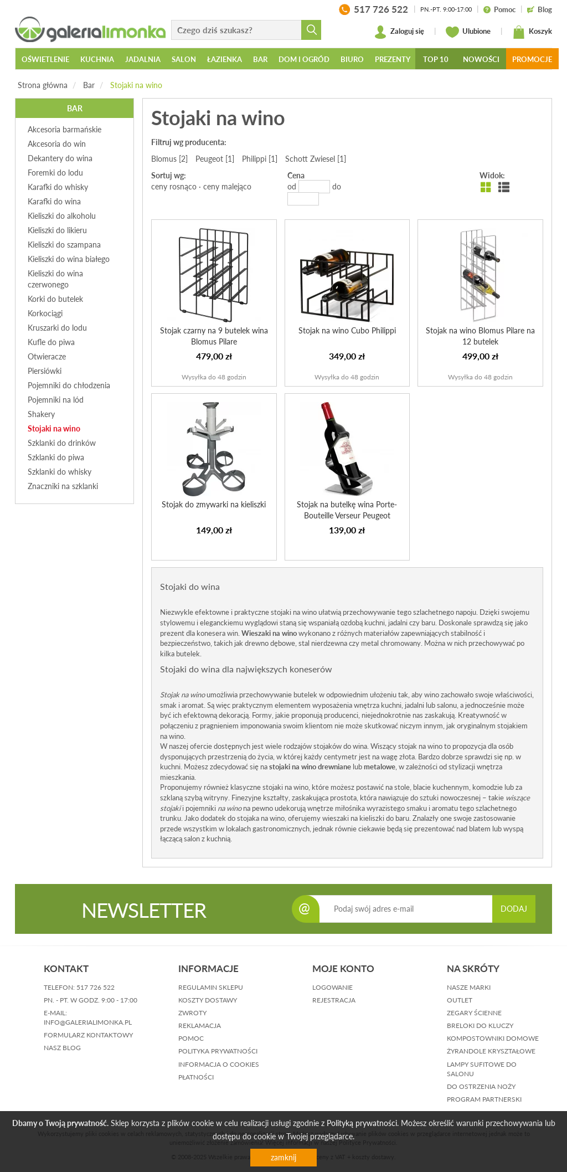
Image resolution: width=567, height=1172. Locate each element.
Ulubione (468, 32)
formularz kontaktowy (88, 1035)
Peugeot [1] (214, 158)
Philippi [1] (259, 158)
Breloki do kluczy (480, 1025)
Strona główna (43, 85)
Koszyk (532, 32)
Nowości (481, 59)
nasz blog (62, 1048)
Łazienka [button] (224, 59)
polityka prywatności (217, 1051)
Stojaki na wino (136, 85)
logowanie (332, 987)
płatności (196, 1077)
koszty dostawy (207, 1000)
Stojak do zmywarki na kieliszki (214, 504)
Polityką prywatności (362, 1123)
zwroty (192, 1013)
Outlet (459, 1000)
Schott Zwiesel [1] (315, 158)
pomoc (191, 1038)
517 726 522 (95, 987)
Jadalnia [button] (143, 59)
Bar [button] (260, 59)
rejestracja (333, 1000)
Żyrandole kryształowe (491, 1051)
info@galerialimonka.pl (88, 1022)
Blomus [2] (169, 158)
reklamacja (199, 1025)
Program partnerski (484, 1099)
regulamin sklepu (210, 987)
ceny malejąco (227, 186)
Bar (89, 85)
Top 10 (436, 59)
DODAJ (514, 908)
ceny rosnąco (174, 186)
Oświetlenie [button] (45, 59)
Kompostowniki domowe (493, 1038)
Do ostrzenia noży (481, 1086)
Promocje (532, 59)
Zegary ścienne (474, 1013)
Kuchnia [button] (97, 59)
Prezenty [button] (392, 59)
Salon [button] (184, 59)
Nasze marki (469, 987)
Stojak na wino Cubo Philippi (347, 330)
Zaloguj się (399, 32)
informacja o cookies (218, 1064)
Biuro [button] (352, 59)
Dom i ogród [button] (304, 59)
